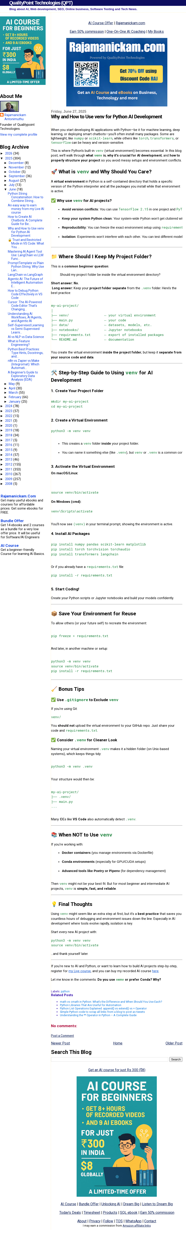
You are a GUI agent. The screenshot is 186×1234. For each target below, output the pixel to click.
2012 (9, 464)
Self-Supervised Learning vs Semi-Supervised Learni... (26, 328)
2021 (9, 421)
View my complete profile (18, 134)
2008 (9, 484)
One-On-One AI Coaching (125, 31)
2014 (9, 455)
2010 (9, 474)
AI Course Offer (100, 23)
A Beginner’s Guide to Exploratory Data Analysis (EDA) (23, 376)
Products (110, 1212)
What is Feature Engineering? (19, 343)
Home (117, 1043)
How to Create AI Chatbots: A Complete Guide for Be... (25, 220)
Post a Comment (62, 1036)
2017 (9, 440)
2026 (9, 153)
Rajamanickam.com (130, 23)
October (15, 172)
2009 (9, 479)
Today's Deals (70, 1212)
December (17, 163)
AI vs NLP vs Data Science (26, 337)
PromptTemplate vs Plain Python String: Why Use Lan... (26, 266)
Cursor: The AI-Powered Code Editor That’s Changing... (25, 305)
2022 (9, 416)
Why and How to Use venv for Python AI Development (26, 232)
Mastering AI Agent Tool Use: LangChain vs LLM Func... (25, 255)
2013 (9, 459)
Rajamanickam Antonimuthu (15, 117)
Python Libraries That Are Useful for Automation (90, 1005)
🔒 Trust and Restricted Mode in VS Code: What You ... (26, 243)
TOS (119, 1221)
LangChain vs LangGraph (25, 274)
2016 (9, 445)
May (12, 384)
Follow (108, 1221)
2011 (9, 469)
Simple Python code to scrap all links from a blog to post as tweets (102, 1011)
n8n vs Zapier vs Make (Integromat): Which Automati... (23, 364)
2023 (9, 411)
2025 (9, 158)
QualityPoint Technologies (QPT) (40, 3)
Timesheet (92, 1212)
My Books (156, 31)
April (12, 388)
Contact (150, 1221)
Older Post (174, 1043)
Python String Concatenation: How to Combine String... (25, 197)
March (14, 392)
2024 (9, 406)
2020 (9, 426)
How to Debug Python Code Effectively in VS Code (25, 294)
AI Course (68, 1204)
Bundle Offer (89, 1204)
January (15, 401)
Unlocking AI (110, 1204)
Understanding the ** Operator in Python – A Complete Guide (98, 1015)
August (14, 180)
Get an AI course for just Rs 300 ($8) (116, 1070)
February (15, 397)
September (17, 176)
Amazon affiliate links (137, 1225)
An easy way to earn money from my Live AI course (26, 208)
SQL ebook (128, 1212)
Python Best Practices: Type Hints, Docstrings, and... (25, 352)
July (12, 185)
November (17, 167)
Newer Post (60, 1043)
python (65, 991)
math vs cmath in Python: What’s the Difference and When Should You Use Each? (111, 1001)
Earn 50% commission (87, 31)
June (13, 189)
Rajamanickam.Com (18, 496)
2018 (9, 435)
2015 (9, 450)
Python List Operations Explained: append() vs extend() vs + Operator (103, 1008)
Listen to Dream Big (157, 1204)
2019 (9, 430)
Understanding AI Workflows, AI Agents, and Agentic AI (25, 317)
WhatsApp (133, 1221)
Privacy (94, 1221)
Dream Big (131, 1204)
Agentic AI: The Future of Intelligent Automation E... (25, 282)
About (81, 1221)
